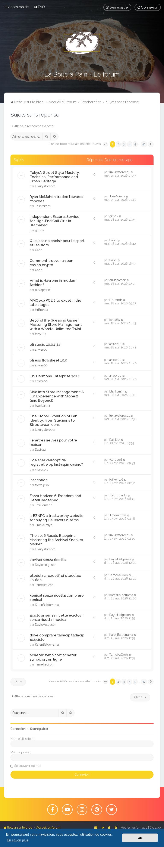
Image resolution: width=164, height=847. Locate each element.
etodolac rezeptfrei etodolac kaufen (55, 577)
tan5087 (40, 334)
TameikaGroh (44, 585)
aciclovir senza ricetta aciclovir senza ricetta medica (57, 617)
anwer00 (41, 349)
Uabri (38, 250)
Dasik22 (40, 449)
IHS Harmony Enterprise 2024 (54, 376)
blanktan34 (42, 405)
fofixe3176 (42, 485)
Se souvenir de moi (27, 765)
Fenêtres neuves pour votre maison (53, 442)
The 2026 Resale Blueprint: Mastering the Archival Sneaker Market (56, 539)
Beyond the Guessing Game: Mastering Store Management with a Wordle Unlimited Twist (56, 324)
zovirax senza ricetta (48, 560)
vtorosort (41, 469)
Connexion (18, 728)
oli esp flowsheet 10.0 (48, 360)
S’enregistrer (39, 728)
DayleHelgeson (45, 565)
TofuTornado (43, 505)
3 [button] (124, 144)
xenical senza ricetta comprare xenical (57, 597)
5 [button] (135, 144)
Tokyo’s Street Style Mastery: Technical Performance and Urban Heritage (55, 176)
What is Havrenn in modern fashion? (53, 282)
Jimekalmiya (43, 525)
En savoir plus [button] (17, 840)
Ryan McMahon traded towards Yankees (56, 199)
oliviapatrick (43, 290)
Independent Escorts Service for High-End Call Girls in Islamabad (54, 220)
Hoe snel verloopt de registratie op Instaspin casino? (56, 462)
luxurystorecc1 (45, 186)
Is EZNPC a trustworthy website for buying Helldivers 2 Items (56, 518)
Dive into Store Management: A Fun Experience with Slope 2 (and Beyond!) (56, 396)
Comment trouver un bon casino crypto (51, 262)
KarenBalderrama (47, 604)
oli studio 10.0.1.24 (45, 344)
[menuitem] (39, 7)
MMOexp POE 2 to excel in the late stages (55, 302)
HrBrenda (41, 309)
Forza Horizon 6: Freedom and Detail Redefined (55, 498)
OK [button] (140, 838)
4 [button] (129, 144)
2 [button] (118, 144)
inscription (39, 480)
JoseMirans (43, 206)
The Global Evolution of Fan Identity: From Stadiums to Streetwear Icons (53, 420)
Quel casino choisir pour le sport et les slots (57, 243)
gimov (39, 230)
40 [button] (143, 144)
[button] (105, 144)
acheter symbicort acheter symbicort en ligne (53, 657)
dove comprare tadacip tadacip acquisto (57, 637)
